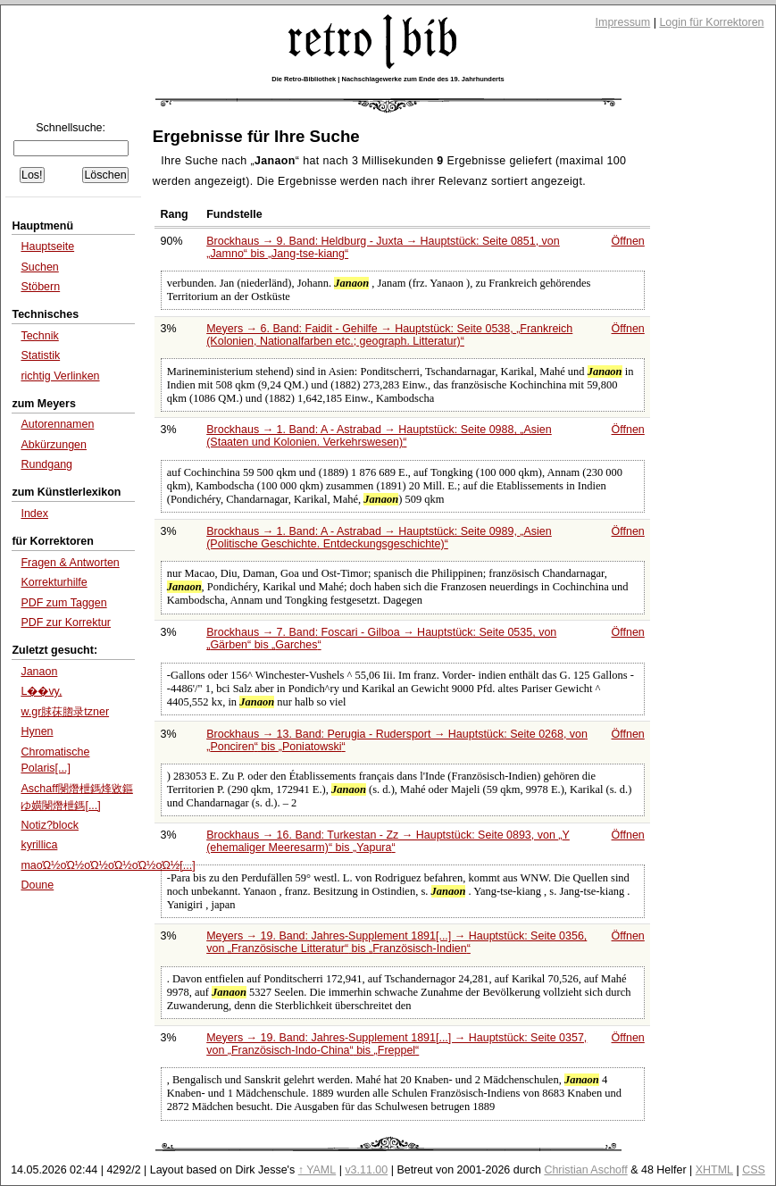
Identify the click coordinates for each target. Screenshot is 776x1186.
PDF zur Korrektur (66, 622)
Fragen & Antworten (70, 562)
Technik (39, 336)
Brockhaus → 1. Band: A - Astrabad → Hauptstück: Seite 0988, (379, 435)
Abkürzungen (54, 444)
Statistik (40, 355)
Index (34, 513)
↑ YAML (317, 1170)
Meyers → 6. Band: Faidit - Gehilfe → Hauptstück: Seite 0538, (389, 334)
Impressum (623, 22)
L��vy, (41, 691)
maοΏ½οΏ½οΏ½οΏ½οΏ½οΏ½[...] (108, 865)
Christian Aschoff (585, 1170)
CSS (753, 1170)
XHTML (714, 1170)
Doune (37, 885)
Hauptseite (47, 246)
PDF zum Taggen (63, 603)
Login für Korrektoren (711, 22)
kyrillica (39, 845)
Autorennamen (57, 424)
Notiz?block (50, 825)
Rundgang (46, 464)
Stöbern (40, 286)
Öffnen (628, 241)
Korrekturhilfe (54, 582)
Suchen (39, 267)
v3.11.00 (366, 1170)
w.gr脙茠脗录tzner (65, 712)
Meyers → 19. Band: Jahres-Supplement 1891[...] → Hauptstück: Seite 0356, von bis (396, 942)
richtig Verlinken (60, 376)
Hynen (37, 731)
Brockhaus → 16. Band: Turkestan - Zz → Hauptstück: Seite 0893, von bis (388, 841)
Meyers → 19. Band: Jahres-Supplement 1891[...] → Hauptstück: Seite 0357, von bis (396, 1044)
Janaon (39, 671)
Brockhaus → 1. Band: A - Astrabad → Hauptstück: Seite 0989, (379, 537)
